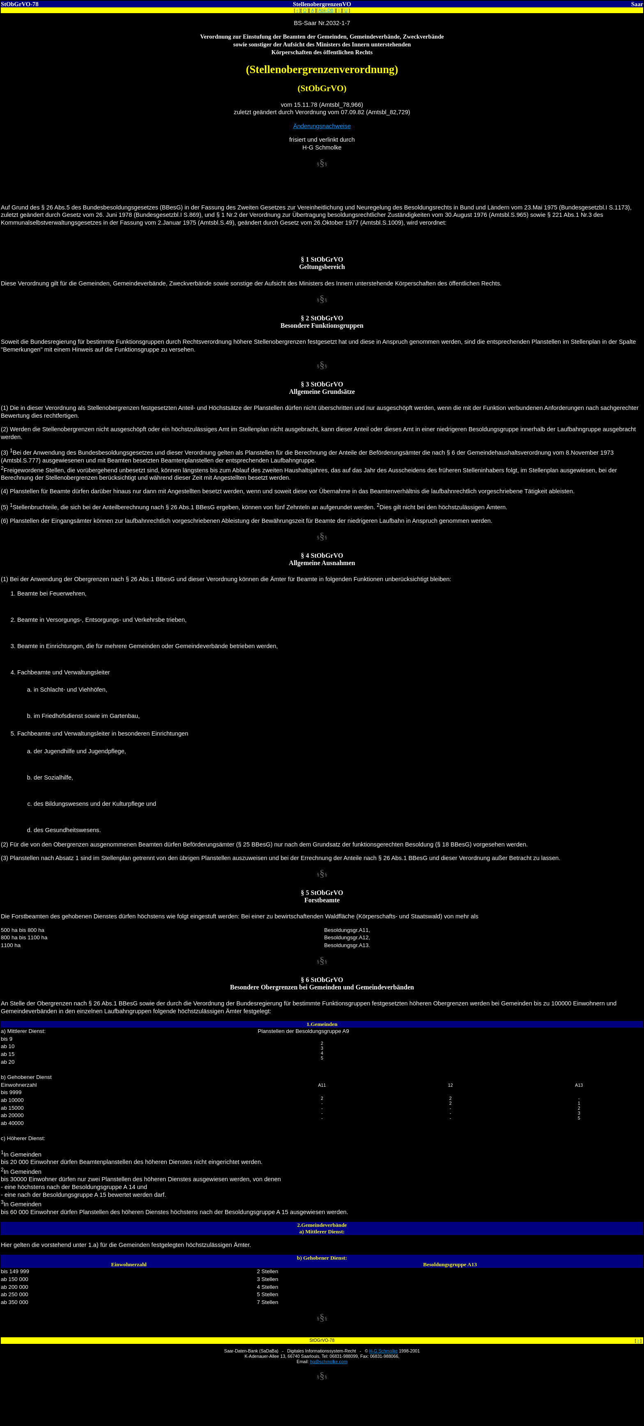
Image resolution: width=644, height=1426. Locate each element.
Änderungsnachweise (322, 126)
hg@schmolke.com (328, 1361)
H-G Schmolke (383, 1350)
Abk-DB (326, 10)
